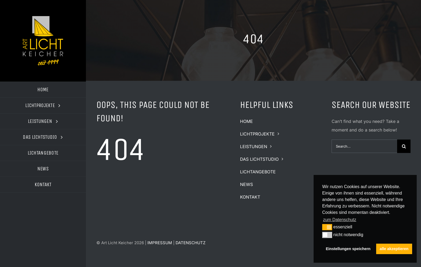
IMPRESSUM (159, 242)
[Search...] (364, 146)
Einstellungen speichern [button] (348, 249)
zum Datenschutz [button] (339, 219)
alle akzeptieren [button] (394, 249)
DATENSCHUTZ (190, 242)
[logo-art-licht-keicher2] (43, 18)
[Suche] (404, 146)
